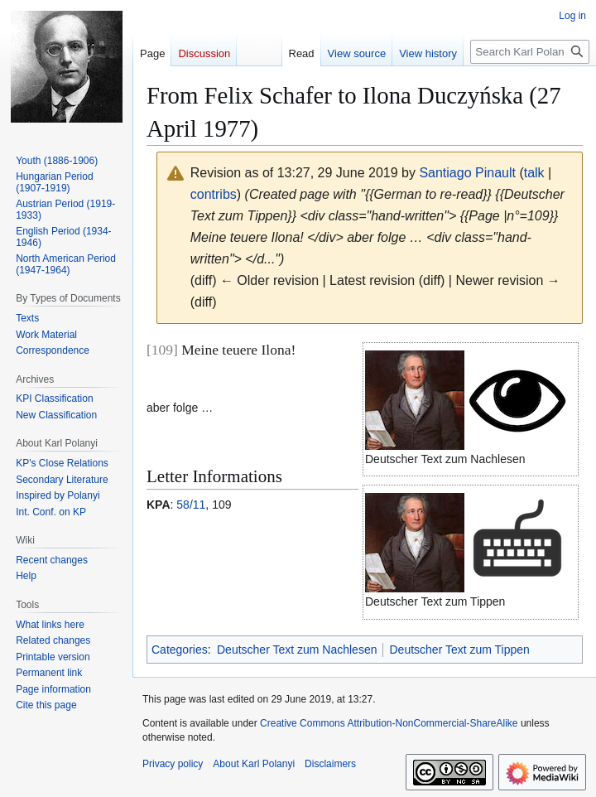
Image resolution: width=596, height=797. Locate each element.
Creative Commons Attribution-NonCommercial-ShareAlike (388, 723)
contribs (213, 194)
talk (534, 173)
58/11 (190, 504)
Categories (179, 649)
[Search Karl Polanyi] (529, 52)
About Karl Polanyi (254, 764)
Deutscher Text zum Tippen (459, 649)
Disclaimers (330, 764)
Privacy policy (172, 764)
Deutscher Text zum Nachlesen (297, 649)
